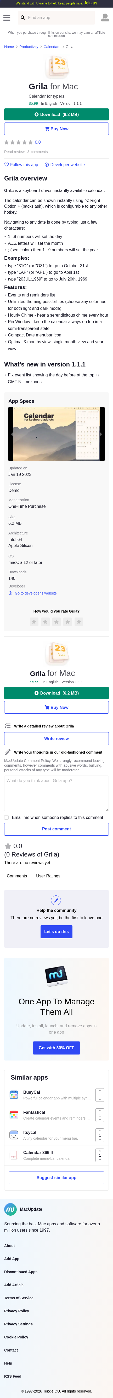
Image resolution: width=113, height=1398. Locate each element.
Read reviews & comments (26, 152)
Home (9, 46)
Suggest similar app (56, 1177)
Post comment (56, 829)
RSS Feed (12, 1376)
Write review (56, 738)
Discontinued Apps (20, 1271)
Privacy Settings (18, 1324)
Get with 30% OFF (56, 1048)
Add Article (14, 1285)
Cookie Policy (16, 1337)
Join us (90, 3)
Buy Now (56, 129)
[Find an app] (22, 17)
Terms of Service (18, 1298)
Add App (11, 1258)
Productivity (28, 46)
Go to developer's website (32, 593)
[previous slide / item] (12, 434)
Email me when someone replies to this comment (57, 817)
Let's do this (56, 931)
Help (8, 1363)
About (9, 1245)
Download (56, 114)
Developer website (64, 165)
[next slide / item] (101, 434)
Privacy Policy (16, 1311)
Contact (11, 1350)
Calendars (52, 46)
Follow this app (21, 165)
